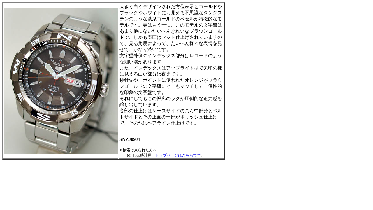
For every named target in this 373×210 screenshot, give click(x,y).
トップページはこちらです (178, 155)
